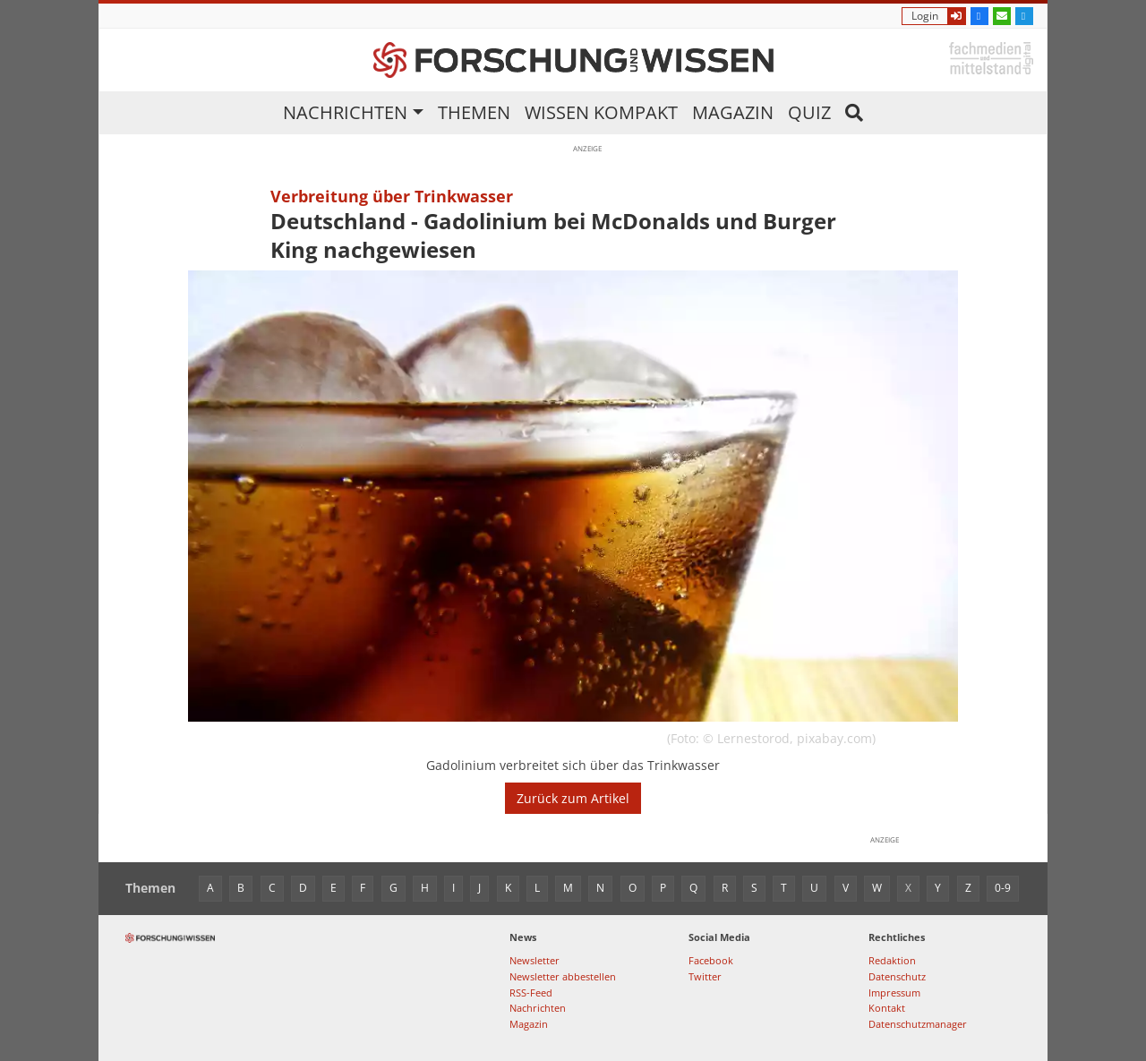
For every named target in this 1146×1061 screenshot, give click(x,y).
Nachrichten (345, 112)
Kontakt (886, 1007)
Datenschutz (897, 976)
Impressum (894, 992)
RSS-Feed (530, 992)
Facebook (710, 960)
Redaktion (892, 960)
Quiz (809, 112)
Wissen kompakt (601, 112)
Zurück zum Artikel (573, 798)
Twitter (705, 976)
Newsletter (534, 960)
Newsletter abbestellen (562, 976)
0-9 (1003, 887)
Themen (474, 112)
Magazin (733, 112)
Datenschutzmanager (917, 1024)
